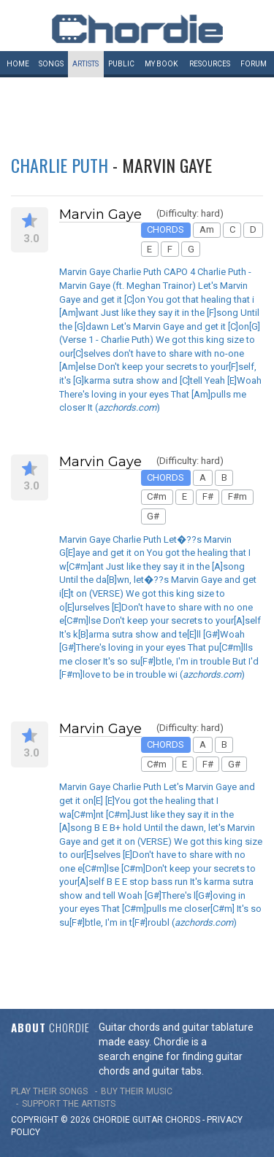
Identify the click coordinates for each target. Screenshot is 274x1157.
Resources (209, 64)
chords (182, 1120)
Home (18, 64)
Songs (51, 64)
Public (121, 64)
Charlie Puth (59, 165)
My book (161, 64)
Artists (85, 64)
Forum (253, 64)
